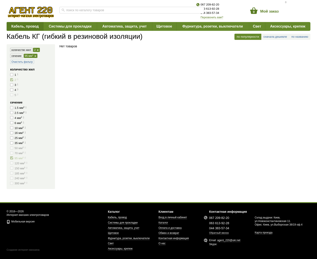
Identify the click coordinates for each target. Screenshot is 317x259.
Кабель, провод (25, 26)
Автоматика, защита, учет (124, 26)
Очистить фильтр (22, 61)
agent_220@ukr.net (228, 240)
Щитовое (164, 26)
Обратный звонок (219, 232)
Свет (257, 26)
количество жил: (20, 50)
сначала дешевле (275, 36)
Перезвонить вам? (212, 17)
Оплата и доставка (170, 227)
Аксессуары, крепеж (287, 26)
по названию (299, 36)
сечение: (16, 56)
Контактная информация (173, 238)
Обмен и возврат (168, 233)
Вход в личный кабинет (172, 217)
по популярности (248, 36)
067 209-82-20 (210, 4)
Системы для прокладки (70, 26)
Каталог (163, 222)
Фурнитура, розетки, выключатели (212, 26)
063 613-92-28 (210, 8)
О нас (162, 243)
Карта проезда (264, 232)
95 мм (30, 56)
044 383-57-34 (210, 13)
